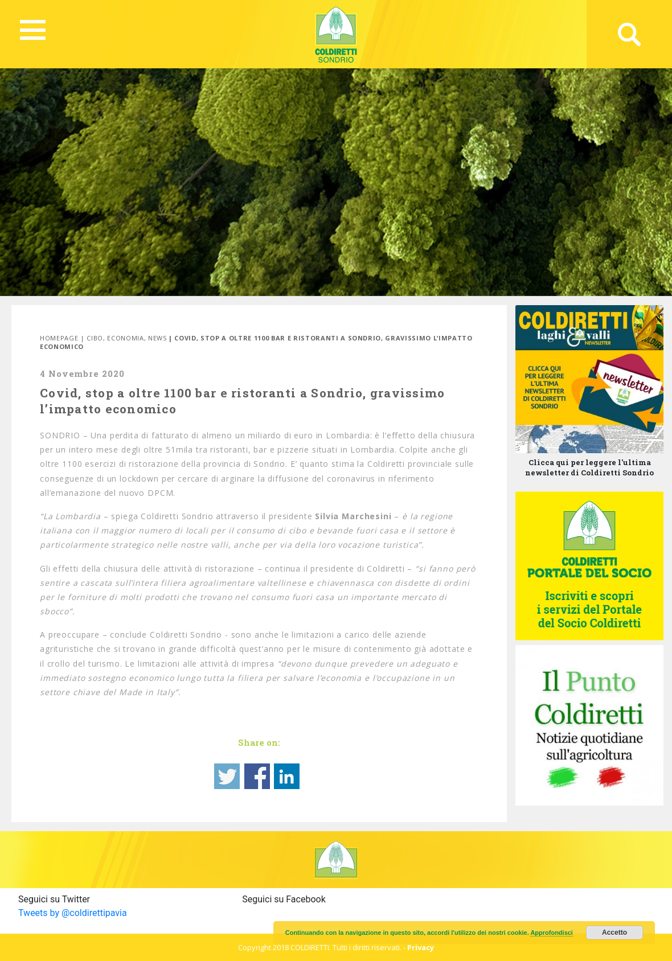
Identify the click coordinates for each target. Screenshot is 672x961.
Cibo (95, 338)
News (157, 338)
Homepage (59, 338)
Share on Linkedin (287, 776)
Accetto (614, 933)
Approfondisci (551, 932)
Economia (125, 338)
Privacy (420, 947)
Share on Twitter (227, 776)
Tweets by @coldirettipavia (72, 912)
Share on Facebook (257, 776)
